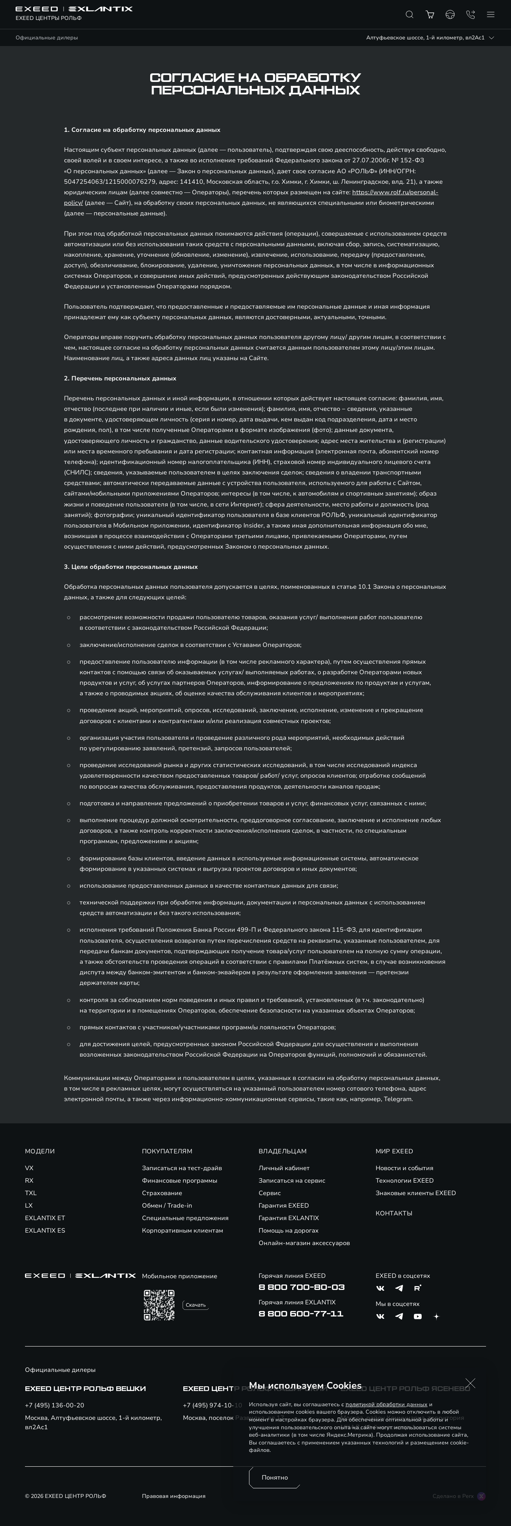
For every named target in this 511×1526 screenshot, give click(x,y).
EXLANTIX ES (45, 1231)
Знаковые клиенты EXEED (416, 1193)
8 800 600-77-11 (301, 1314)
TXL (31, 1193)
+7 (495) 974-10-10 (212, 1405)
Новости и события (404, 1168)
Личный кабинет (284, 1168)
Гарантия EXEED (284, 1206)
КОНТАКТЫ (394, 1213)
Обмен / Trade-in (167, 1206)
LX (29, 1206)
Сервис (270, 1193)
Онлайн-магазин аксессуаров (304, 1243)
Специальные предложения (185, 1218)
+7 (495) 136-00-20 (54, 1405)
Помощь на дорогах (289, 1231)
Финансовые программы (179, 1181)
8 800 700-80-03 (302, 1288)
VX (29, 1168)
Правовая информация (174, 1496)
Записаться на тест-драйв (182, 1168)
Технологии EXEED (405, 1181)
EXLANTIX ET (45, 1218)
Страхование (162, 1193)
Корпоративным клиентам (182, 1231)
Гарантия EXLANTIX (289, 1218)
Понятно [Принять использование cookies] (275, 1478)
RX (29, 1181)
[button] (470, 1383)
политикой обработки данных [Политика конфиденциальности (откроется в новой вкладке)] (387, 1404)
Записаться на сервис (292, 1181)
